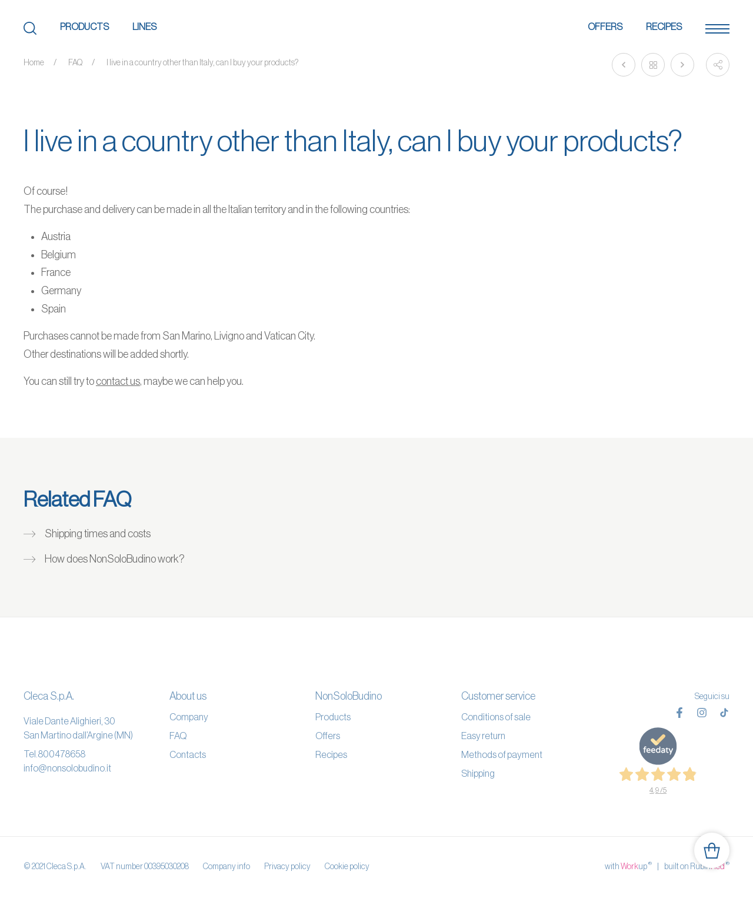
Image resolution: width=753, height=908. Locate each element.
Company (188, 716)
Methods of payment (501, 754)
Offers (605, 26)
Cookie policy (347, 866)
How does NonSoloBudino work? (115, 559)
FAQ (75, 62)
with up (628, 865)
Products (84, 26)
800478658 (61, 754)
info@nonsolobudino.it (67, 768)
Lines (144, 26)
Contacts (187, 754)
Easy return (483, 735)
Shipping (478, 773)
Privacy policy (287, 866)
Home (34, 62)
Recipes (664, 26)
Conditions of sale (496, 716)
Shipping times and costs (98, 534)
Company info (226, 866)
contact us (118, 381)
